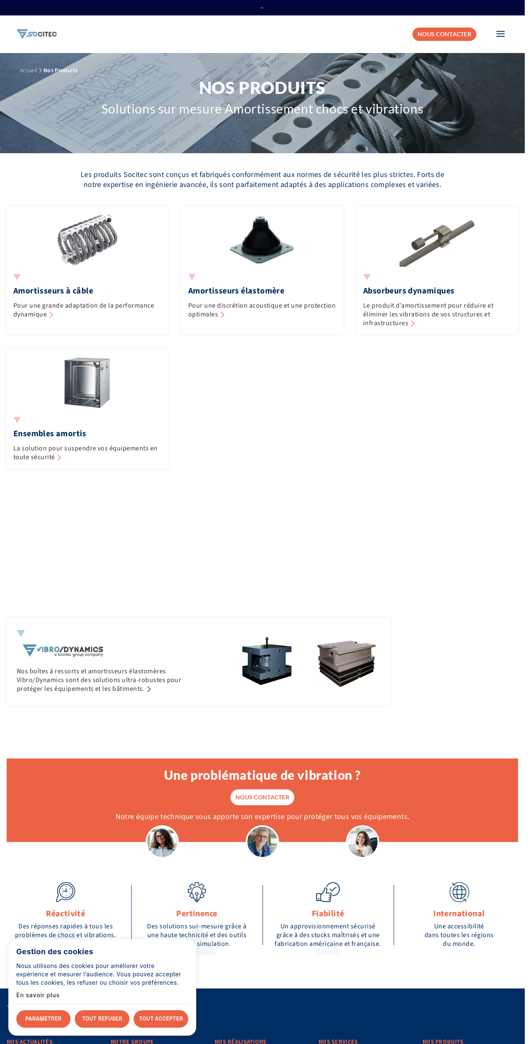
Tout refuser (102, 1018)
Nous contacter (444, 34)
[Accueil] (37, 34)
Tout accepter (161, 1018)
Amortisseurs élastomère (236, 291)
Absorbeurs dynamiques (408, 291)
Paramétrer (43, 1018)
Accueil (29, 70)
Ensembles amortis (49, 434)
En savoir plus (38, 995)
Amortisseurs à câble (53, 291)
